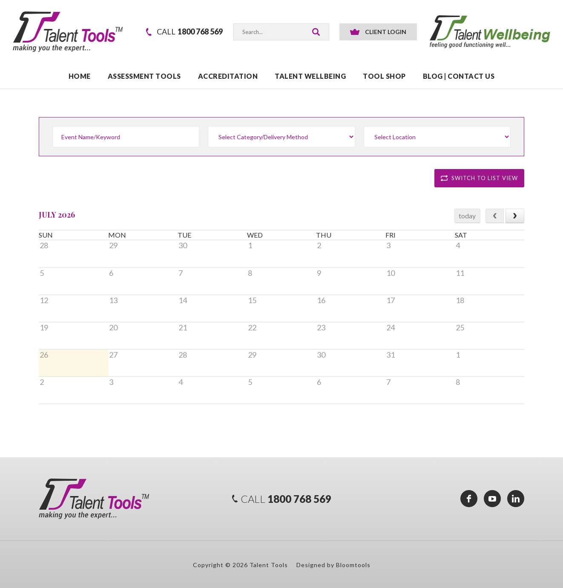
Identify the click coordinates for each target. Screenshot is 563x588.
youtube (492, 498)
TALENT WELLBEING (310, 76)
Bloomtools (353, 564)
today (467, 216)
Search (316, 32)
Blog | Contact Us (459, 76)
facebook (468, 498)
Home (80, 76)
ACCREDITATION (228, 76)
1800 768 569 (190, 31)
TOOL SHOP (384, 76)
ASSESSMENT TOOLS (144, 76)
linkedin (515, 498)
